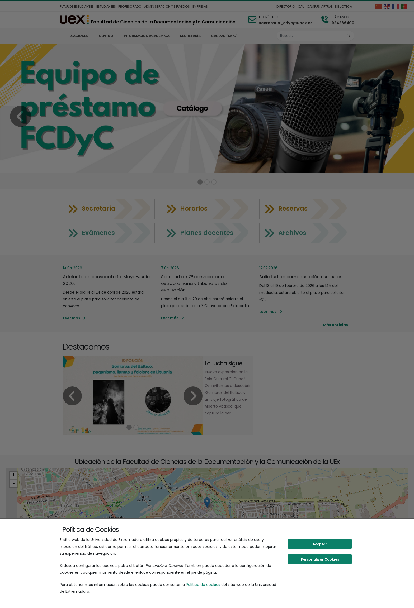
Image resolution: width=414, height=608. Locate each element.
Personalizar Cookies (320, 559)
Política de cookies (203, 584)
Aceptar (320, 544)
